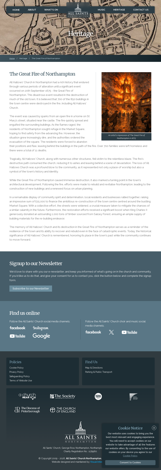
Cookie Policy (16, 367)
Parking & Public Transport (98, 372)
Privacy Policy (16, 372)
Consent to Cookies (130, 462)
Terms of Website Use (20, 380)
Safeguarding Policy (19, 376)
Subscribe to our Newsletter (31, 288)
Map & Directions (94, 367)
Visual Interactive (99, 462)
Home (16, 9)
